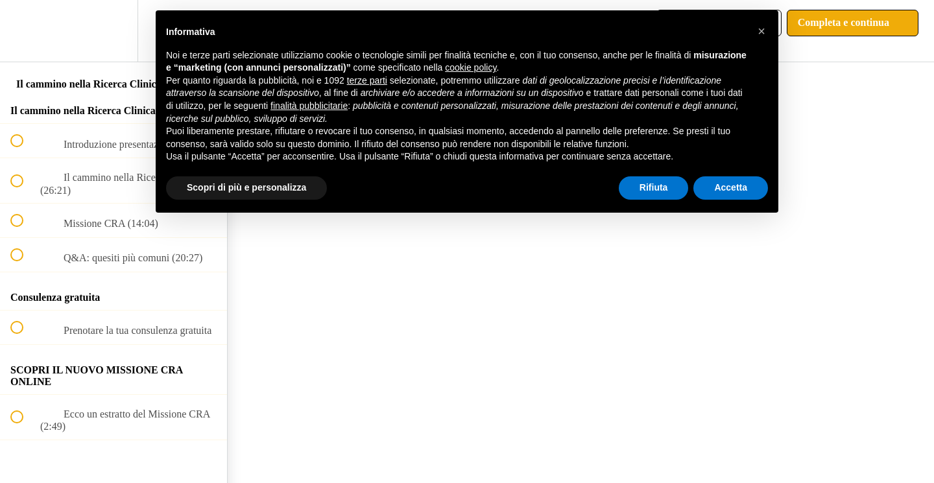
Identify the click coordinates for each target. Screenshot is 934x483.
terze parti (367, 80)
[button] (24, 31)
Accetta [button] (730, 187)
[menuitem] (114, 31)
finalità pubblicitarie (309, 105)
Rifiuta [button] (654, 187)
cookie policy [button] (470, 67)
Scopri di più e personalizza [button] (246, 187)
